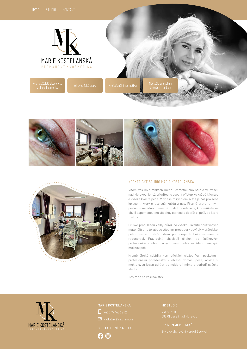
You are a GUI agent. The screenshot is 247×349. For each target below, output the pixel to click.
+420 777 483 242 (115, 312)
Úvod (35, 9)
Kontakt (68, 9)
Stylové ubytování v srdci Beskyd (184, 331)
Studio (51, 9)
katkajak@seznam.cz (118, 319)
